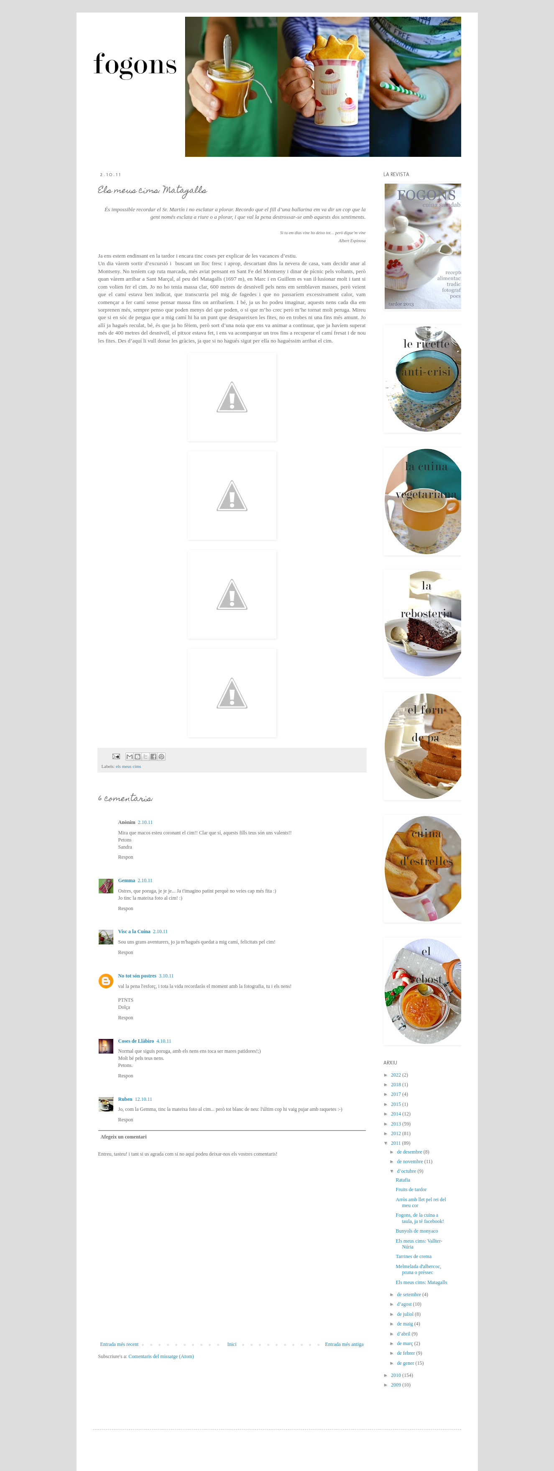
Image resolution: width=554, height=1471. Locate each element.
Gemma (126, 880)
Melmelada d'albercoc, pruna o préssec (418, 1269)
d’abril (404, 1334)
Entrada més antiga (344, 1344)
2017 (396, 1094)
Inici (231, 1344)
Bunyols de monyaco (417, 1231)
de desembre (410, 1152)
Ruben (125, 1099)
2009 (396, 1385)
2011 (396, 1143)
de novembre (410, 1161)
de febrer (406, 1353)
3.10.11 (166, 976)
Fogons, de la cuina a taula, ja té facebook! (420, 1218)
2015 (396, 1104)
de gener (406, 1363)
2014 (396, 1114)
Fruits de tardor (411, 1189)
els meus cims (128, 766)
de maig (405, 1324)
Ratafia (403, 1180)
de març (405, 1343)
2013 (396, 1124)
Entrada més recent (119, 1344)
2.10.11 (145, 822)
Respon (125, 857)
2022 (396, 1075)
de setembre (409, 1294)
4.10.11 (163, 1041)
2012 (396, 1133)
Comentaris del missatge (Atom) (161, 1356)
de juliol (406, 1314)
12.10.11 (144, 1099)
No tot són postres (137, 976)
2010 (396, 1375)
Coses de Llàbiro (136, 1041)
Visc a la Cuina (134, 931)
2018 (396, 1084)
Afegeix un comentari (124, 1137)
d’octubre (407, 1171)
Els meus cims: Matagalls (421, 1282)
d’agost (405, 1304)
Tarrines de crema (413, 1256)
